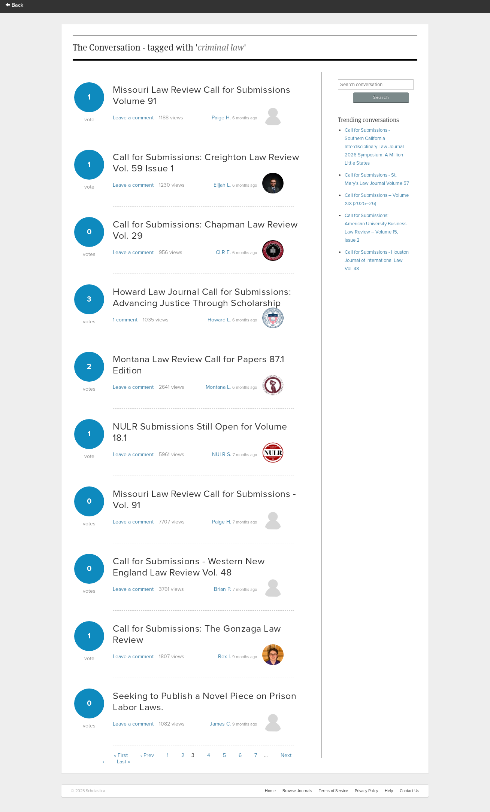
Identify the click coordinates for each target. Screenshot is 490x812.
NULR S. (221, 454)
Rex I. (224, 656)
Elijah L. (222, 185)
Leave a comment (133, 118)
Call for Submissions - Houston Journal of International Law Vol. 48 (377, 260)
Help (389, 790)
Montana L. (218, 387)
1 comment (125, 320)
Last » (123, 761)
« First (121, 755)
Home (270, 790)
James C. (220, 724)
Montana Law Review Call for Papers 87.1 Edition (198, 365)
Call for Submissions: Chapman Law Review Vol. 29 (205, 230)
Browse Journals (297, 790)
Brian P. (222, 589)
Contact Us (409, 790)
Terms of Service (333, 790)
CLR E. (223, 252)
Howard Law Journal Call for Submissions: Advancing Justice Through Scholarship (202, 297)
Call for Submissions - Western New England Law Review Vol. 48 (188, 567)
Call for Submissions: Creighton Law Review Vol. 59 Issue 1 (206, 163)
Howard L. (219, 320)
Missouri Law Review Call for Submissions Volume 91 (201, 95)
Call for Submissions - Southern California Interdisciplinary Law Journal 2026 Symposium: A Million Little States (374, 146)
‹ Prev (147, 755)
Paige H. (221, 118)
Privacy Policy (366, 790)
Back (15, 5)
